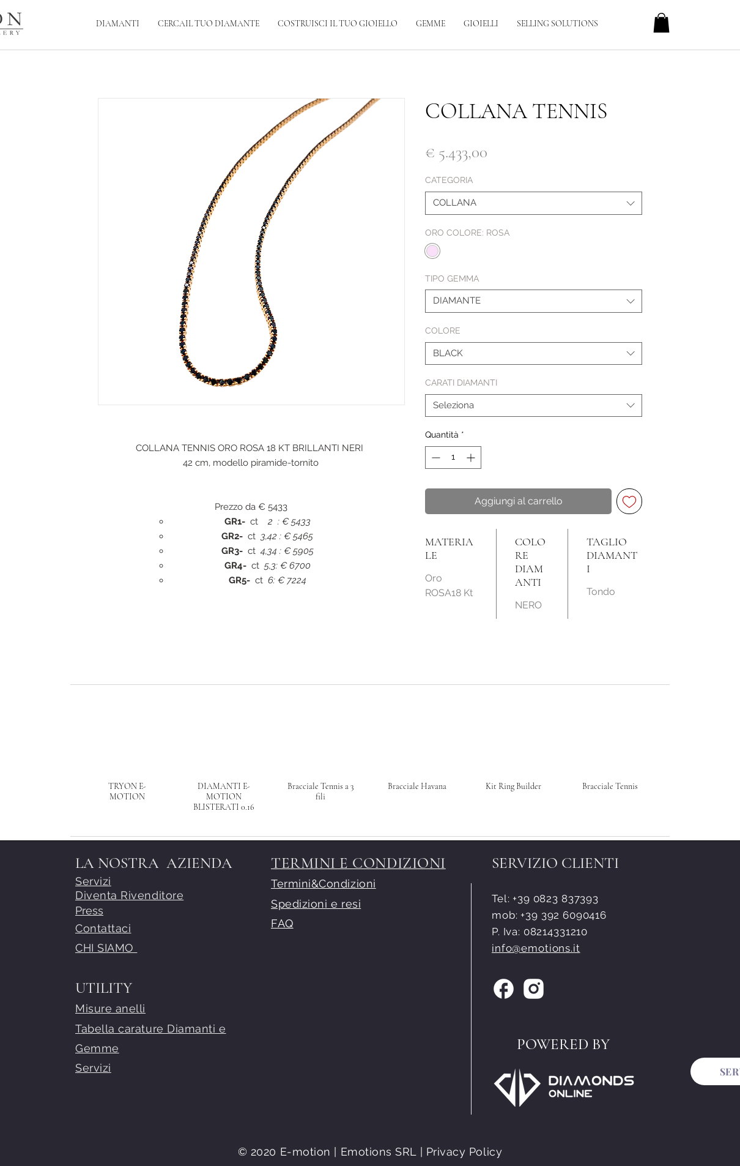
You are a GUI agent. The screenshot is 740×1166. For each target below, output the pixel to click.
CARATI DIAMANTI (461, 382)
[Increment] (471, 457)
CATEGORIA (449, 180)
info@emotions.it (536, 948)
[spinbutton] (453, 457)
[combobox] (533, 203)
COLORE (443, 330)
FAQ (282, 923)
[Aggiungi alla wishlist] (629, 501)
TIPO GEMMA (452, 278)
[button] (337, 23)
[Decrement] (434, 457)
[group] (368, 758)
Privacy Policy (464, 1151)
